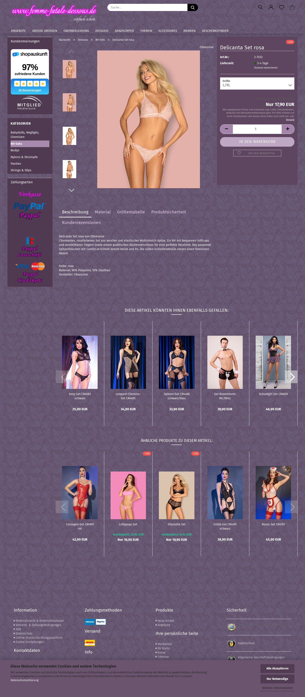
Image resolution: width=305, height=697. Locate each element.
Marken (189, 31)
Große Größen (44, 31)
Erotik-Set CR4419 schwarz (225, 526)
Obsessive (207, 47)
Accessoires (167, 31)
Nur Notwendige (277, 679)
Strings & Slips (21, 170)
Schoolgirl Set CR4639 (273, 394)
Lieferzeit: (227, 63)
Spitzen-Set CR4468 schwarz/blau (177, 395)
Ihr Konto (163, 648)
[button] (271, 7)
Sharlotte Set (177, 524)
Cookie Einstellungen (29, 642)
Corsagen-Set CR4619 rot (80, 526)
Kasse (161, 652)
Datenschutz (23, 633)
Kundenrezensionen (81, 222)
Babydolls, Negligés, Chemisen (25, 135)
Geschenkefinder (215, 31)
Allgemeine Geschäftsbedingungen (261, 657)
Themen (146, 31)
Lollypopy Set (128, 524)
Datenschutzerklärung (25, 680)
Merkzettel (164, 644)
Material (103, 211)
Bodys (15, 150)
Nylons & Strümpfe (24, 157)
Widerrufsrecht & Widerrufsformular (39, 621)
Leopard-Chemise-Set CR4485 (128, 395)
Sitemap (162, 657)
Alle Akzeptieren (277, 668)
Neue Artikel (165, 621)
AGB (17, 629)
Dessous (101, 31)
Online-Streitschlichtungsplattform (38, 638)
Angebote (18, 31)
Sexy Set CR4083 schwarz (80, 395)
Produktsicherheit (168, 211)
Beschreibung (75, 211)
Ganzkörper (124, 31)
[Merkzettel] (281, 7)
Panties (16, 164)
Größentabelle (131, 211)
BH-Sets (16, 144)
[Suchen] (260, 7)
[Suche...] (192, 7)
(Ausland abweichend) (265, 67)
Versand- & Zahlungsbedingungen (37, 625)
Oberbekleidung (76, 31)
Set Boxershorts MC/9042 (225, 395)
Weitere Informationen (277, 688)
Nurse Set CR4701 (273, 524)
